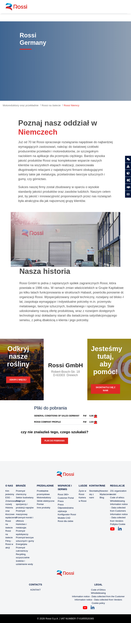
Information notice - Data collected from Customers (119, 507)
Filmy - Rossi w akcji (9, 544)
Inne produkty (43, 507)
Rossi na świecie (51, 105)
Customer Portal (66, 498)
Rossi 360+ (63, 494)
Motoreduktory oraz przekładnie (21, 105)
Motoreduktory (44, 497)
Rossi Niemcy (71, 105)
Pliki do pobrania (55, 441)
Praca (60, 501)
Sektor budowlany (24, 497)
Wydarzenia (105, 494)
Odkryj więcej (18, 380)
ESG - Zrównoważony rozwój (12, 500)
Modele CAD (64, 518)
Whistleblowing (117, 501)
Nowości (104, 491)
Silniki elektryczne (45, 501)
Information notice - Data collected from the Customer (98, 596)
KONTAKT (35, 589)
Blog (102, 497)
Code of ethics (117, 497)
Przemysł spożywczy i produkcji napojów (25, 504)
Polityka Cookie (117, 524)
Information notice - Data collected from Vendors (119, 517)
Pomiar (40, 504)
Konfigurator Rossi (67, 514)
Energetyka (21, 544)
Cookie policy (98, 603)
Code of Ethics (98, 589)
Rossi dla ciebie (65, 521)
